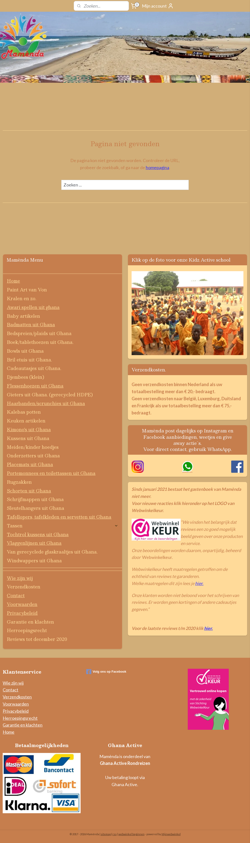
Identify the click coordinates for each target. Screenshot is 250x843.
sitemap (106, 834)
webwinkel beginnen (131, 834)
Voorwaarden (22, 604)
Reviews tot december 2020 (37, 639)
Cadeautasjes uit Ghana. (34, 368)
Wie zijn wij (20, 578)
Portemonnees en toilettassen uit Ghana (51, 473)
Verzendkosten (23, 586)
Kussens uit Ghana (28, 438)
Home (13, 281)
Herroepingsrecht (27, 630)
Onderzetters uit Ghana (33, 455)
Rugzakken (19, 482)
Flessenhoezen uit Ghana (35, 386)
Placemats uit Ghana (30, 464)
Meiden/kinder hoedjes (33, 447)
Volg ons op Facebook (106, 672)
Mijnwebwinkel (171, 834)
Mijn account (158, 6)
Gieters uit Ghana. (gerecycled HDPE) (50, 394)
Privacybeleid (22, 613)
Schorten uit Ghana (29, 490)
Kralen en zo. (21, 298)
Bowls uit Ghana (25, 351)
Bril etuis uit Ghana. (29, 359)
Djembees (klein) (25, 377)
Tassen (62, 525)
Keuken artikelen (26, 420)
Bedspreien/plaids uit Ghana (39, 333)
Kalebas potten (24, 412)
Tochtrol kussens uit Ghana (38, 534)
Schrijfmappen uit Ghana (35, 499)
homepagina (157, 167)
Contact (16, 595)
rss (115, 834)
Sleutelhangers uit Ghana (35, 508)
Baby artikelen (23, 316)
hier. (199, 583)
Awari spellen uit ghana (33, 307)
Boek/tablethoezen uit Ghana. (40, 342)
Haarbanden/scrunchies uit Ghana (46, 403)
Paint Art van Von (27, 289)
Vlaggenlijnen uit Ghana (34, 543)
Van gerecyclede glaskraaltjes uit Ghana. (52, 551)
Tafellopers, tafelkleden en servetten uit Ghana (59, 517)
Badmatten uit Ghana (31, 324)
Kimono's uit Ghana (29, 429)
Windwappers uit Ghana (34, 560)
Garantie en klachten (30, 622)
